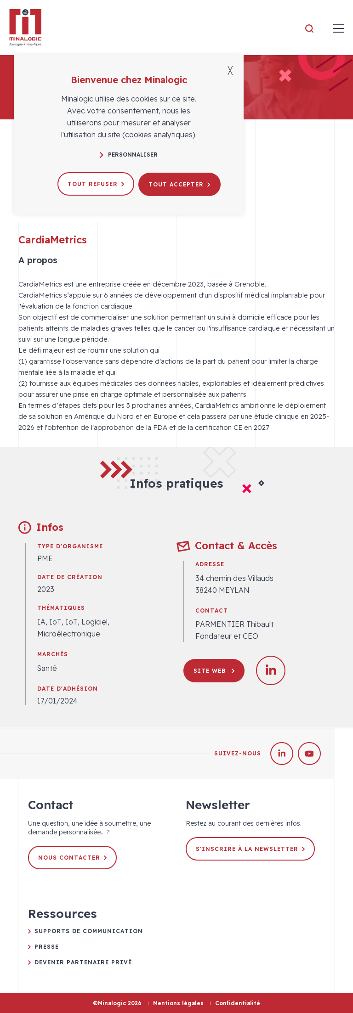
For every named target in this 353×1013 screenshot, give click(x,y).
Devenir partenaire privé (83, 962)
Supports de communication (88, 931)
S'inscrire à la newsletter (250, 848)
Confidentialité (237, 1003)
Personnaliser (129, 154)
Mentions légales (178, 1003)
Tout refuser (96, 183)
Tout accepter (180, 183)
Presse (46, 946)
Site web (214, 670)
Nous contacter (72, 857)
